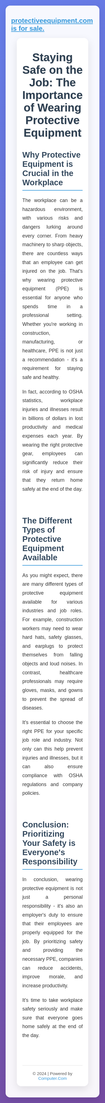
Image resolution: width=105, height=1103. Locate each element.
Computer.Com (52, 1078)
